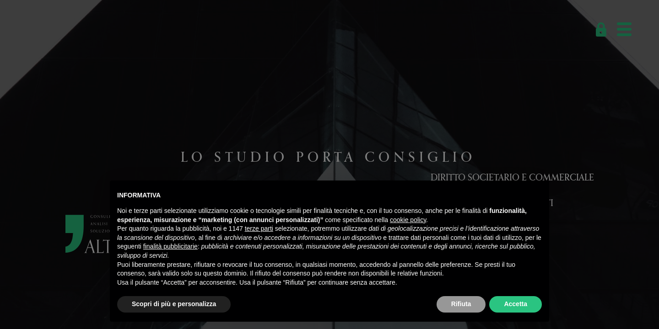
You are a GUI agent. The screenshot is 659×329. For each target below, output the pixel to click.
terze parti (259, 228)
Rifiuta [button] (461, 304)
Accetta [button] (515, 304)
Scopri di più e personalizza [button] (174, 304)
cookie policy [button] (408, 219)
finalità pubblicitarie (170, 246)
